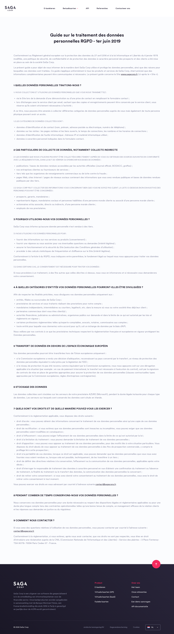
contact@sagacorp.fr (105, 484)
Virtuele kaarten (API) (104, 592)
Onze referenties (139, 592)
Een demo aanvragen (140, 602)
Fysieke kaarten (102, 602)
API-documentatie (139, 606)
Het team (135, 587)
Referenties (102, 8)
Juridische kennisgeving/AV (93, 627)
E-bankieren (49, 8)
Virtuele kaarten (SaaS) (105, 597)
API (87, 8)
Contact (135, 597)
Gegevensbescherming (118, 627)
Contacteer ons (123, 8)
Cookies (136, 627)
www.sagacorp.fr (129, 74)
